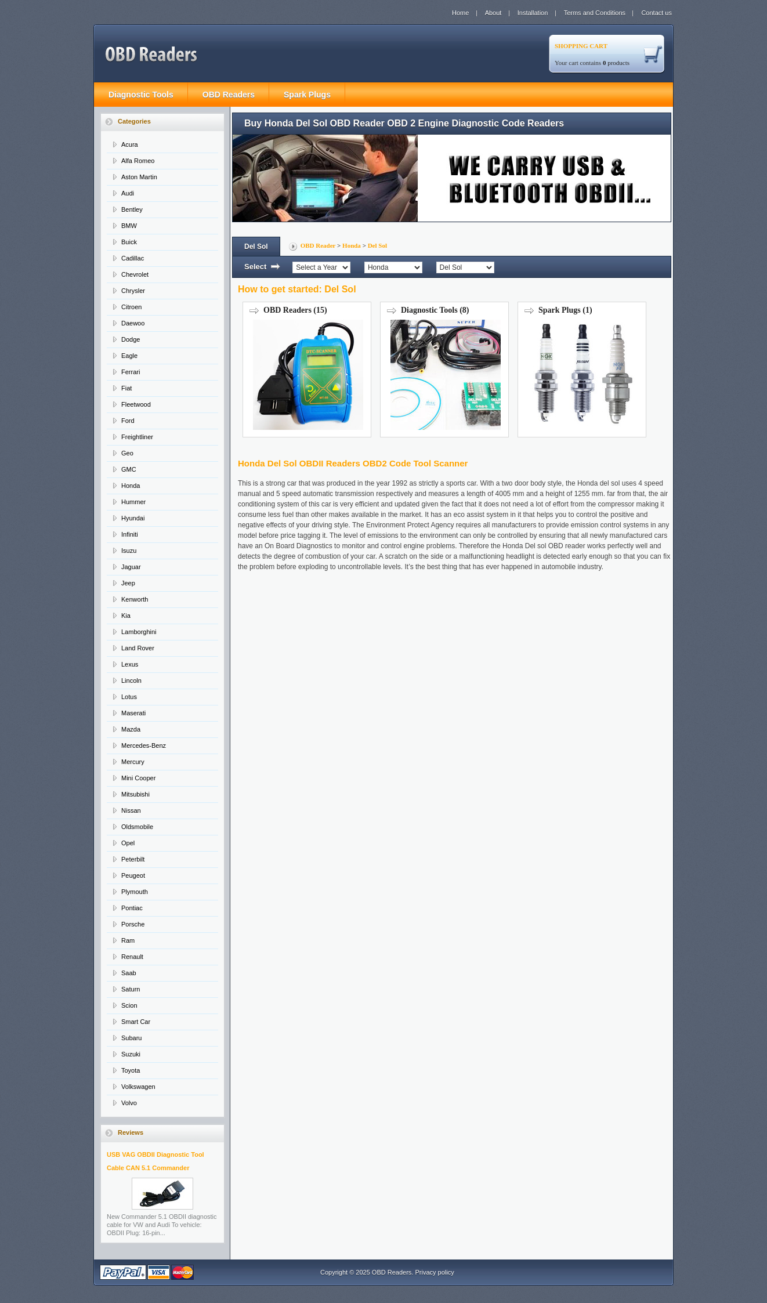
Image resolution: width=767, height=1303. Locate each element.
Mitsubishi (135, 794)
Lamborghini (139, 631)
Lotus (129, 696)
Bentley (132, 209)
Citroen (131, 306)
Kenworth (134, 599)
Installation (533, 12)
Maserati (133, 713)
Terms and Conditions (594, 12)
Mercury (132, 761)
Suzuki (130, 1054)
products (616, 62)
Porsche (132, 924)
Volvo (129, 1102)
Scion (129, 1005)
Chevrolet (135, 274)
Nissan (131, 810)
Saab (128, 972)
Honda (130, 485)
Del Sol (377, 245)
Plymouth (134, 891)
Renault (132, 956)
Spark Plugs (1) (582, 370)
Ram (128, 940)
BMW (129, 225)
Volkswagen (138, 1086)
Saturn (130, 989)
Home (460, 12)
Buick (129, 241)
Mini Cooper (138, 777)
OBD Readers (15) (307, 370)
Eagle (129, 355)
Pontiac (132, 907)
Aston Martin (139, 176)
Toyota (130, 1070)
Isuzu (128, 550)
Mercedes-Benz (143, 745)
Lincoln (131, 680)
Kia (126, 615)
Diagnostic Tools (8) (444, 370)
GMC (128, 469)
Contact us (656, 12)
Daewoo (132, 323)
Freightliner (137, 436)
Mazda (130, 729)
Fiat (126, 388)
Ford (128, 420)
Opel (128, 842)
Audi (127, 193)
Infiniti (129, 534)
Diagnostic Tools (140, 94)
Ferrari (130, 371)
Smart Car (135, 1021)
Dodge (130, 339)
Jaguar (131, 566)
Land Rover (137, 648)
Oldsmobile (137, 826)
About (493, 12)
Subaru (131, 1037)
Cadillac (132, 258)
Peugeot (133, 875)
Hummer (133, 501)
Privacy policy (434, 1272)
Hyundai (132, 518)
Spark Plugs (307, 94)
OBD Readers (228, 94)
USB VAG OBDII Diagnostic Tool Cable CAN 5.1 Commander (155, 1180)
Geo (127, 453)
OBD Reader (318, 245)
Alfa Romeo (137, 160)
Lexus (129, 664)
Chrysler (133, 290)
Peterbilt (132, 859)
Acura (129, 144)
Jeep (128, 583)
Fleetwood (136, 404)
